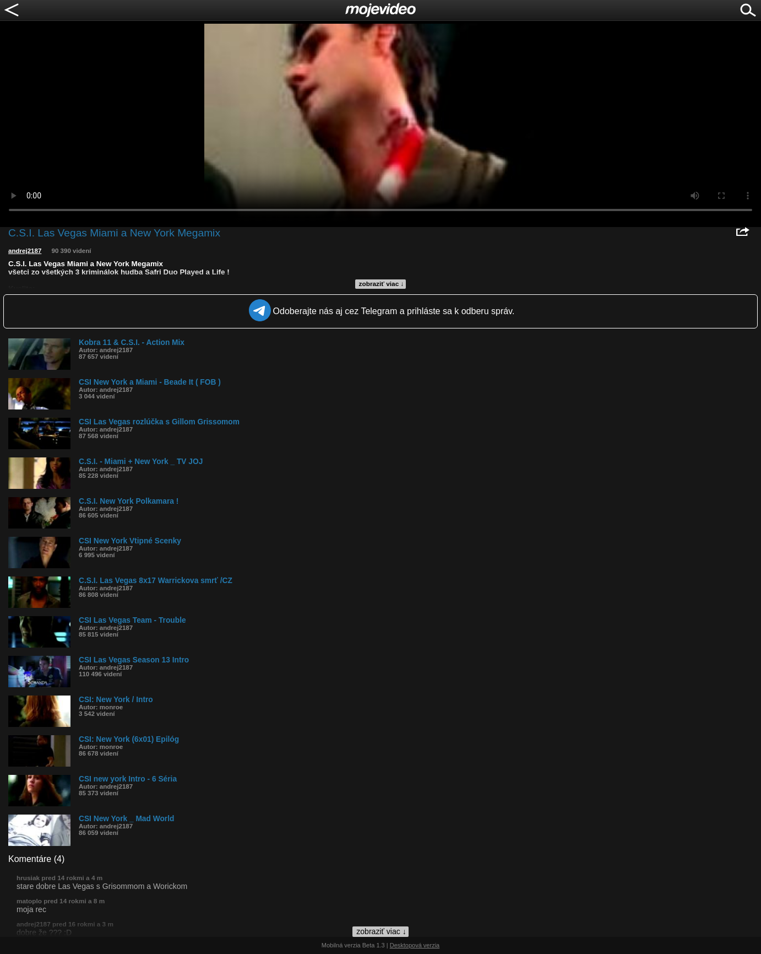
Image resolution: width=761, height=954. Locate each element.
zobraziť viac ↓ (381, 284)
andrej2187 (24, 250)
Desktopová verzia (415, 945)
